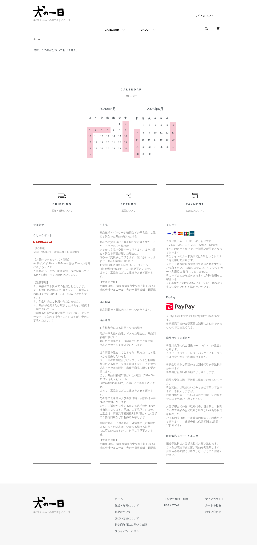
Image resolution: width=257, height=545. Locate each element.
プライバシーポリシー (128, 531)
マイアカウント (204, 15)
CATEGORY (112, 29)
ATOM (175, 505)
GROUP (145, 29)
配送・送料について (127, 505)
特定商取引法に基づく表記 (131, 524)
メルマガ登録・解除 (176, 498)
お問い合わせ (213, 511)
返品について (123, 511)
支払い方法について (127, 518)
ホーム (36, 39)
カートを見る (213, 505)
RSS (167, 505)
